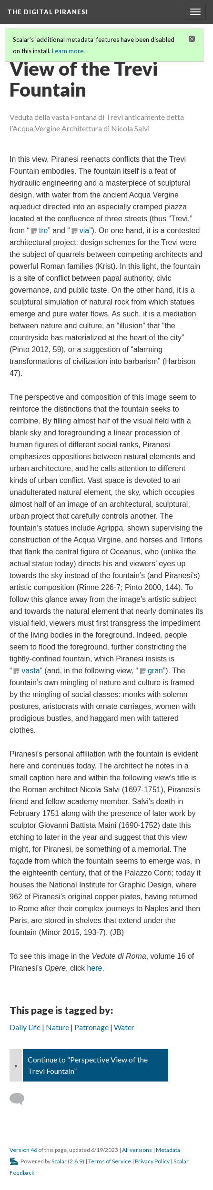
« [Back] (16, 1065)
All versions (137, 1149)
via (84, 230)
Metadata (168, 1149)
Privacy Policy (152, 1161)
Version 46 (23, 1149)
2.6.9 (76, 1161)
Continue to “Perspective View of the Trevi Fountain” (88, 1065)
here (94, 968)
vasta (30, 671)
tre (43, 230)
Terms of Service (109, 1161)
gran (155, 671)
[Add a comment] (21, 1099)
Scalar (59, 1161)
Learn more (67, 51)
